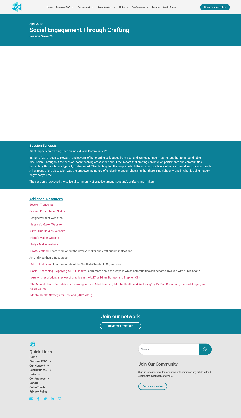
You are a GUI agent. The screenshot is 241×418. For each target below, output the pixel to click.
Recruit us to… (107, 7)
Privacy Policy (38, 391)
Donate (156, 7)
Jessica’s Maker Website (46, 224)
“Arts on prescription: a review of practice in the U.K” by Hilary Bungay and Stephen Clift (85, 277)
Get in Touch (169, 7)
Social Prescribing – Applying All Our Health (57, 271)
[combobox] (168, 349)
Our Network (86, 7)
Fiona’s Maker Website (44, 237)
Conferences (140, 7)
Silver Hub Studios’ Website (47, 231)
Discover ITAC (65, 7)
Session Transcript (41, 204)
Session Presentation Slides (47, 211)
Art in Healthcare (41, 264)
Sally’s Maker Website (44, 244)
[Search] (205, 349)
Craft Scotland (39, 251)
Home (50, 7)
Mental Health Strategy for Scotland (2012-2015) (61, 295)
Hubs (123, 7)
